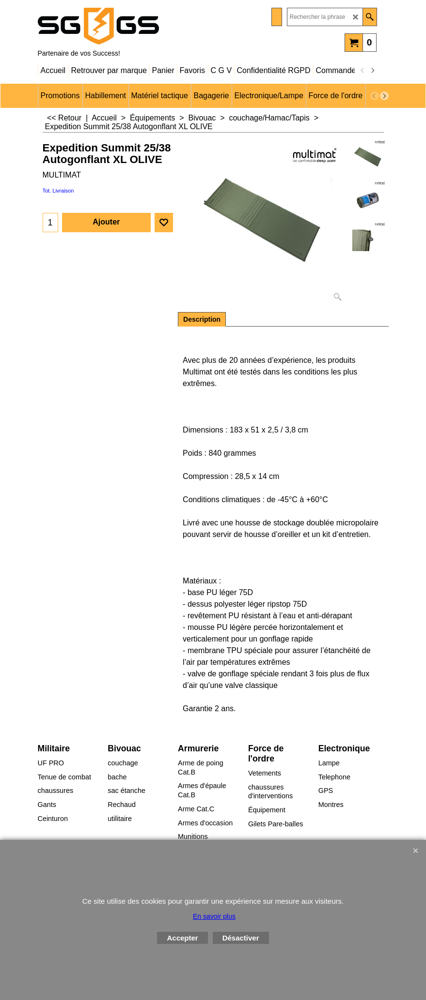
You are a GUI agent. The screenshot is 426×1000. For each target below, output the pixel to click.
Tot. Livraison (58, 191)
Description (202, 319)
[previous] (363, 70)
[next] (372, 70)
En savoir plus (214, 916)
